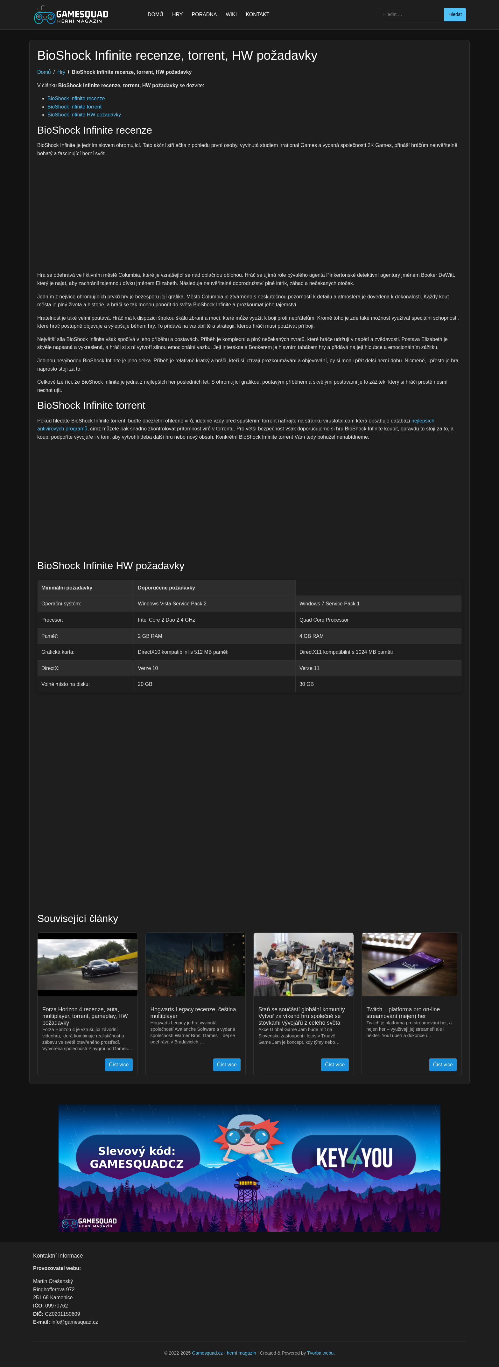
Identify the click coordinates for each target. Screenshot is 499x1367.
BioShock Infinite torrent (74, 106)
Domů (44, 72)
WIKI (231, 14)
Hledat (455, 14)
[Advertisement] (249, 210)
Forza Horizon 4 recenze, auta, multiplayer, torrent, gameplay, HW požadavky (85, 1016)
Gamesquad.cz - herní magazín (224, 1353)
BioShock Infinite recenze (76, 98)
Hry (61, 72)
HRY (177, 14)
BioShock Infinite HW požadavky (84, 114)
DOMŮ (155, 14)
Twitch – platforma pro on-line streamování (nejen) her (403, 1012)
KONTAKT (257, 14)
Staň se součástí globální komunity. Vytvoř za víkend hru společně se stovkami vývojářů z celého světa (302, 1016)
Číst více (119, 1064)
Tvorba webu (320, 1353)
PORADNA (204, 14)
